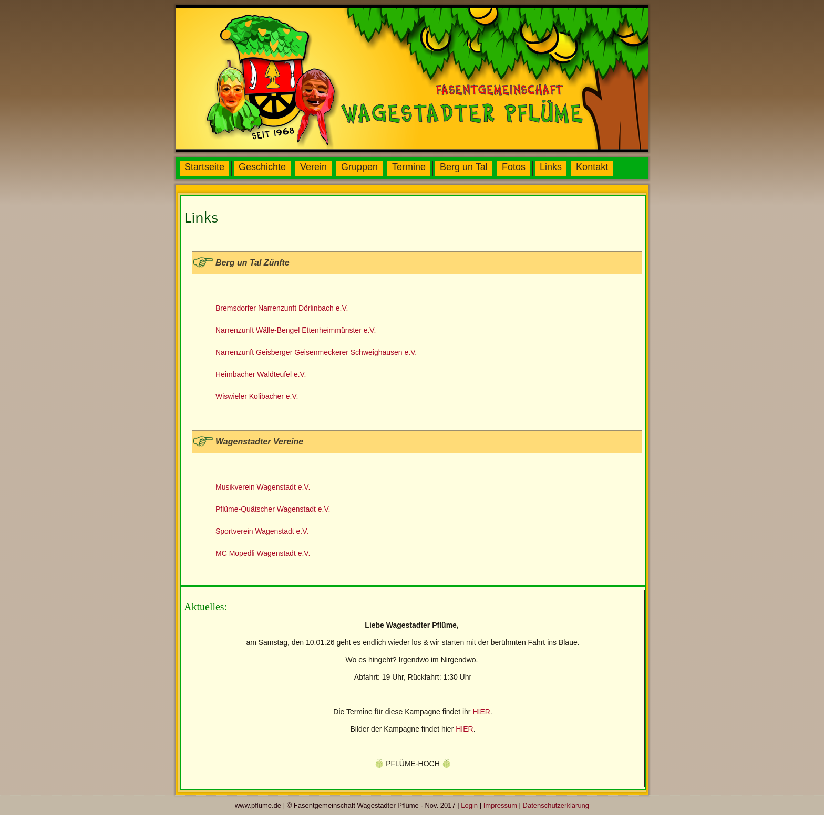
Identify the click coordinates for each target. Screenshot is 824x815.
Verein (313, 167)
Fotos (514, 167)
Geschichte (262, 167)
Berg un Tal (464, 167)
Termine (409, 167)
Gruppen (359, 167)
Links (551, 167)
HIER (481, 711)
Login (469, 805)
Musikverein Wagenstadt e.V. (262, 487)
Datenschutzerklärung (556, 805)
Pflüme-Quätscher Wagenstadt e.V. (272, 509)
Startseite (204, 167)
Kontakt (592, 167)
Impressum (500, 805)
